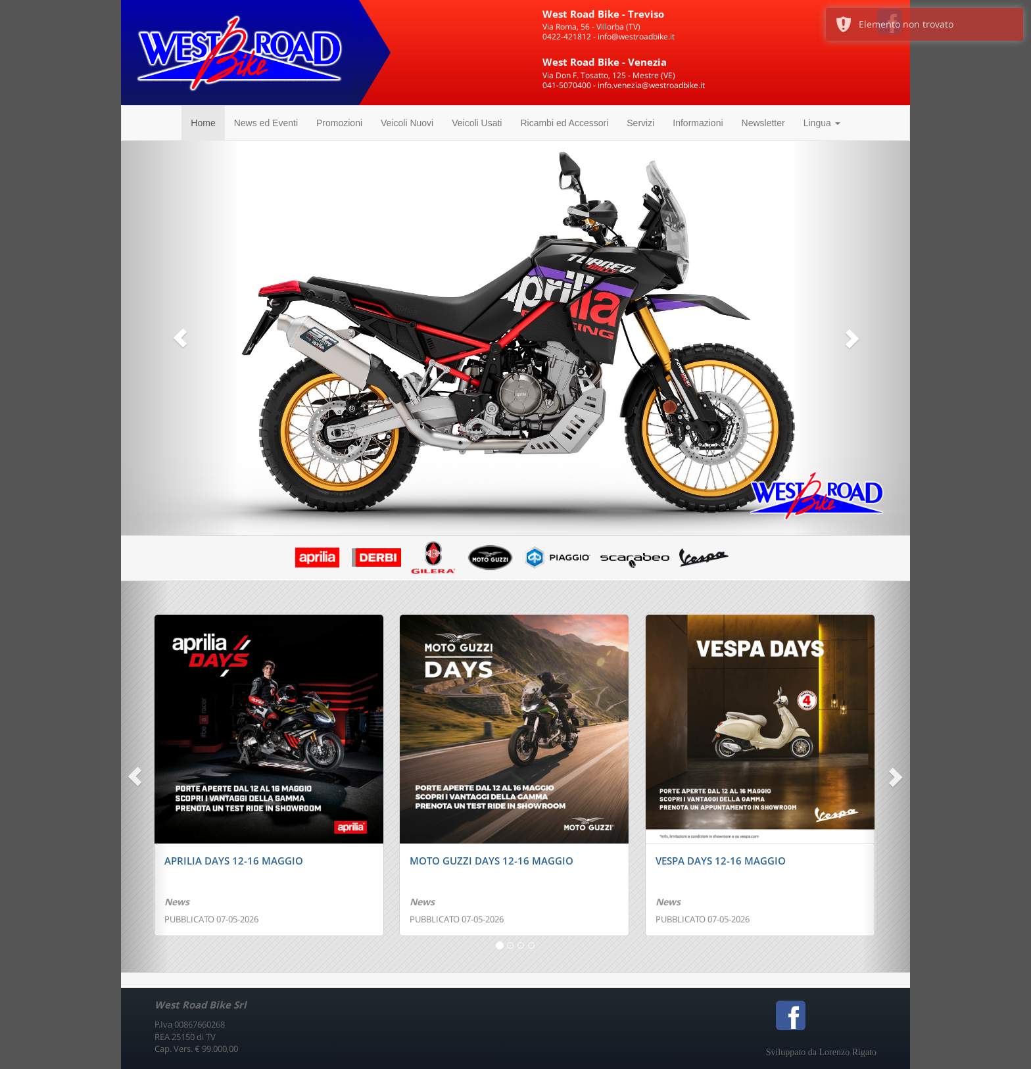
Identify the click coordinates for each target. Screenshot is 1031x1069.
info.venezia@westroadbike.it (651, 85)
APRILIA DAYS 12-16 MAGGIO (233, 860)
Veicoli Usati (477, 123)
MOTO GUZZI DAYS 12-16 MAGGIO (491, 860)
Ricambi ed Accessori (564, 123)
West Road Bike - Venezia (604, 61)
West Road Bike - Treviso (603, 13)
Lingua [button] (821, 123)
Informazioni (698, 123)
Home (203, 123)
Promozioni (339, 123)
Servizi (640, 123)
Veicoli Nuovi (407, 123)
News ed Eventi (266, 123)
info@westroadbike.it (636, 36)
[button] (180, 338)
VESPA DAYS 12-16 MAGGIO (721, 860)
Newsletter (763, 123)
